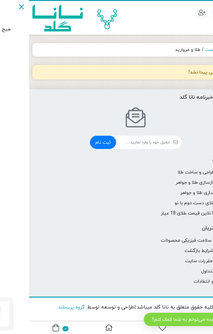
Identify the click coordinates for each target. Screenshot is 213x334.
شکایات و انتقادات (183, 281)
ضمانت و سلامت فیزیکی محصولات (167, 240)
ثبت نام (74, 142)
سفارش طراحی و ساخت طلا (175, 172)
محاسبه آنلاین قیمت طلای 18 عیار (167, 213)
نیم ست (184, 50)
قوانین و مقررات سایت (179, 261)
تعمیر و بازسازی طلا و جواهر (174, 182)
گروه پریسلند (42, 307)
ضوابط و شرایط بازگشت (178, 251)
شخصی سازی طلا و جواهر (176, 193)
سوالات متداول (187, 271)
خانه (201, 50)
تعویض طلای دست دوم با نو (174, 203)
